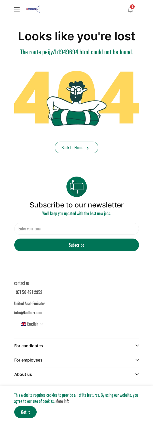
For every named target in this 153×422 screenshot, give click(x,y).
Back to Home (75, 147)
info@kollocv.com (28, 312)
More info (62, 401)
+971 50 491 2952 (28, 292)
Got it (25, 412)
